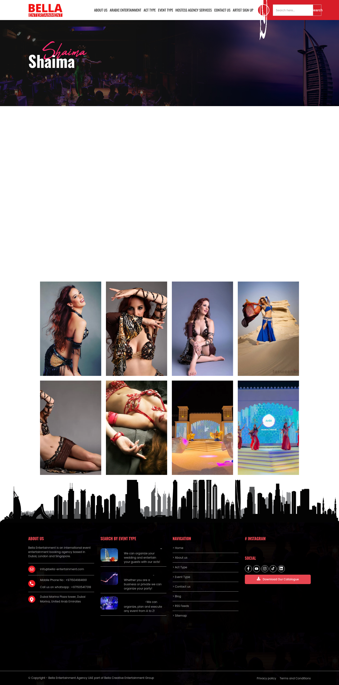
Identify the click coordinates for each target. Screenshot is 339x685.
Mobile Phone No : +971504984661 (63, 580)
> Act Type (180, 567)
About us (100, 9)
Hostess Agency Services (193, 9)
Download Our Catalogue (278, 579)
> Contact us (181, 587)
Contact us (222, 9)
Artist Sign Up (243, 9)
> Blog (177, 596)
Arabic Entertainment (125, 9)
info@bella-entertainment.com (62, 569)
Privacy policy (266, 678)
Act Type (150, 9)
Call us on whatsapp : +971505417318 (65, 587)
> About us (180, 558)
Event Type (165, 9)
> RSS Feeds (181, 606)
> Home (178, 548)
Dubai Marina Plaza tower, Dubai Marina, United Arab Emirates (62, 599)
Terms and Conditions (295, 678)
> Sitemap (180, 616)
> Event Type (181, 577)
